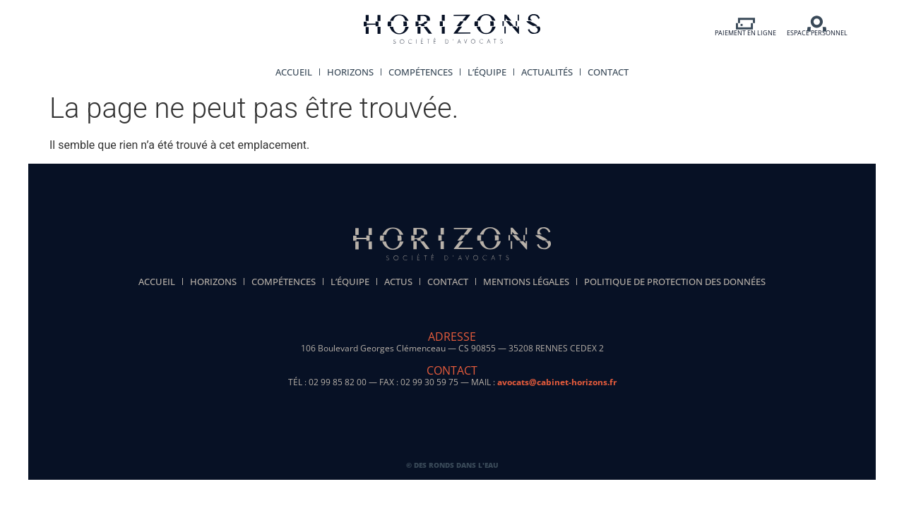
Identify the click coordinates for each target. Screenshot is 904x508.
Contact (608, 72)
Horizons (350, 72)
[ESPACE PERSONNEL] (816, 23)
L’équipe (487, 72)
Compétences (420, 72)
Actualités (547, 72)
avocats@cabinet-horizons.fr (557, 382)
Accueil (293, 72)
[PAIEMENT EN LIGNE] (745, 23)
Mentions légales (526, 281)
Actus (398, 281)
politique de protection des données (675, 281)
